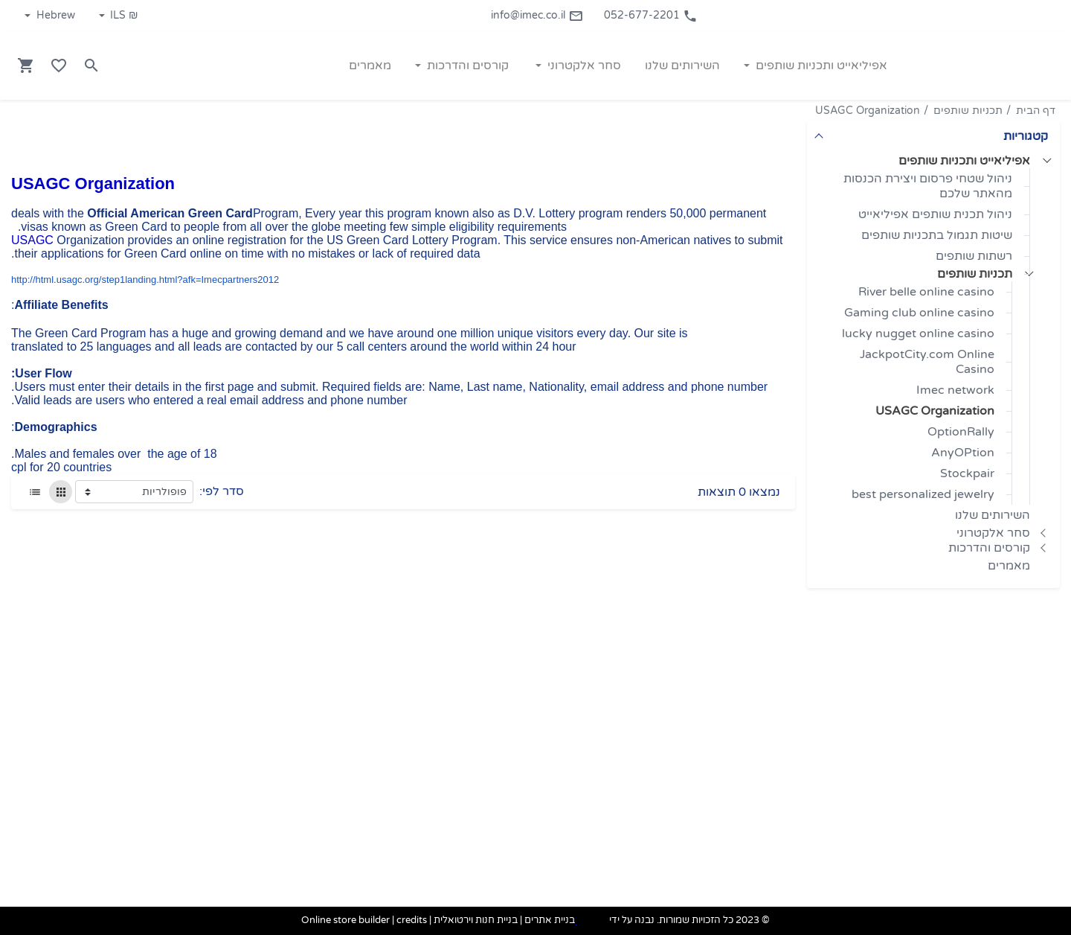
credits (411, 921)
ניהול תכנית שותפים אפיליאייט (935, 214)
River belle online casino (926, 291)
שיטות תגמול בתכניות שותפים (936, 235)
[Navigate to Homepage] (985, 65)
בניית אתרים (549, 921)
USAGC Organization (867, 110)
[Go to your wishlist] (59, 65)
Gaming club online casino (919, 312)
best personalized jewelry (923, 494)
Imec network (955, 390)
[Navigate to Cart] (26, 65)
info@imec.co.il (537, 15)
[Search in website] (91, 65)
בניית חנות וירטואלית (476, 921)
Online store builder (345, 921)
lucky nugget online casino (918, 333)
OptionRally (960, 431)
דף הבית (1035, 110)
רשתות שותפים (974, 256)
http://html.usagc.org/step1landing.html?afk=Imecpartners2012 (145, 279)
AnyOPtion (962, 452)
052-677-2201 (651, 15)
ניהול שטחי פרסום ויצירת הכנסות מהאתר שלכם (927, 186)
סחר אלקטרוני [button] (582, 65)
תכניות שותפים (968, 110)
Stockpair (967, 473)
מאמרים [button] (370, 65)
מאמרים (1009, 565)
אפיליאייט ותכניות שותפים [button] (820, 65)
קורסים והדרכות (989, 547)
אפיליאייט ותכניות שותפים (964, 160)
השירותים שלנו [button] (682, 65)
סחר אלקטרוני (993, 533)
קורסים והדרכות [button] (466, 65)
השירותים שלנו (992, 515)
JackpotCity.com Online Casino (927, 362)
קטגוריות (1025, 136)
